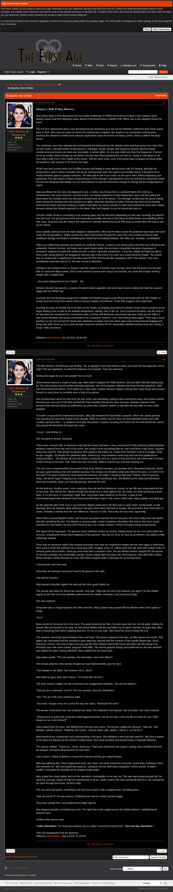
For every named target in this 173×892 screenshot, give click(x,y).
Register (42, 72)
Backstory (97, 345)
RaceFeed (109, 345)
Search (113, 65)
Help (164, 65)
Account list (149, 65)
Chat (100, 65)
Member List (130, 65)
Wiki (90, 65)
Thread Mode (161, 95)
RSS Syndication (82, 883)
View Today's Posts (158, 77)
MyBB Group (38, 888)
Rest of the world (26, 84)
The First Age (11, 84)
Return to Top (26, 883)
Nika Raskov (17, 131)
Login (32, 72)
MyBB (17, 888)
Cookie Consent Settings (103, 883)
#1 (164, 103)
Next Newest (28, 856)
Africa (55, 84)
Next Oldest (14, 856)
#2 (164, 359)
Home (78, 65)
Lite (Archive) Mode (43, 883)
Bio (89, 345)
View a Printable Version (19, 868)
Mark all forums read (63, 883)
